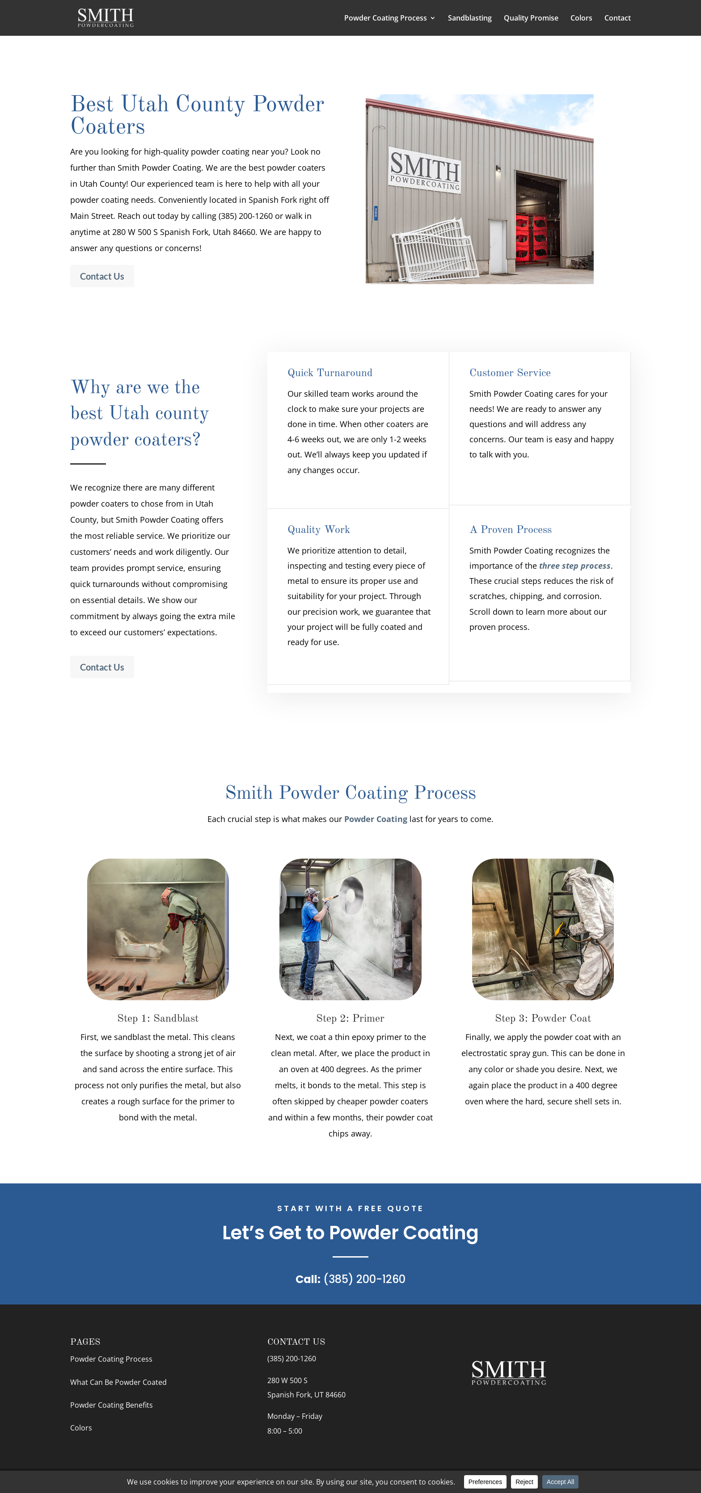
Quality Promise (531, 19)
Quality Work (318, 530)
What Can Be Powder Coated (118, 1382)
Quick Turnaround (330, 373)
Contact (617, 19)
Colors (581, 19)
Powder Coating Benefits (111, 1405)
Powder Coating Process (385, 19)
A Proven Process (510, 530)
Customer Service (510, 373)
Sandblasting (470, 19)
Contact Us (102, 276)
